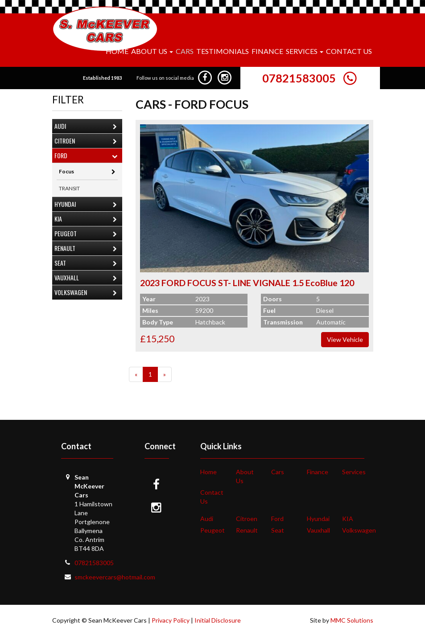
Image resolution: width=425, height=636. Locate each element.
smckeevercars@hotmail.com (114, 577)
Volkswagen (87, 293)
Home (117, 51)
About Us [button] (152, 51)
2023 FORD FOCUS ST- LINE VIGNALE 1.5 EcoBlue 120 (247, 283)
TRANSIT (69, 188)
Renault (87, 248)
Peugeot (87, 234)
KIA (87, 219)
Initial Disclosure (217, 620)
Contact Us (349, 51)
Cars (185, 51)
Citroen (87, 141)
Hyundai (87, 204)
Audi (87, 126)
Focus (87, 171)
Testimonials (222, 51)
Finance (267, 51)
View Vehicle (345, 339)
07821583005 (299, 78)
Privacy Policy (171, 620)
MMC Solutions (351, 620)
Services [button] (304, 51)
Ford (87, 156)
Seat (87, 263)
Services (354, 472)
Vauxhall (87, 278)
